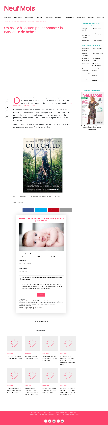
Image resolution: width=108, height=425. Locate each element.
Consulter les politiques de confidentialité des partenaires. (32, 309)
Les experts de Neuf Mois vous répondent (86, 35)
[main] (54, 215)
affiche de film (23, 196)
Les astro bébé (86, 74)
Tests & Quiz (85, 79)
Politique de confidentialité (47, 414)
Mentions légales (58, 412)
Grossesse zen (28, 353)
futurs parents (56, 196)
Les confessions (97, 40)
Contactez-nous (47, 412)
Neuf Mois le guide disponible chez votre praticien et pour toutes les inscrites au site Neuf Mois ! (92, 127)
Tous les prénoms (97, 48)
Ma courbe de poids (97, 53)
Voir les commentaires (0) (41, 321)
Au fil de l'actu (12, 21)
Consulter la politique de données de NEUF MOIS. (30, 307)
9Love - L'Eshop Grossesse (31, 1)
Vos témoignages (97, 34)
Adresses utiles (33, 414)
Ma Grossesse (10, 353)
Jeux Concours (85, 40)
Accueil (6, 21)
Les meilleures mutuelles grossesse (49, 1)
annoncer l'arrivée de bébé (45, 196)
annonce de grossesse (33, 196)
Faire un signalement (70, 412)
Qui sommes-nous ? (35, 412)
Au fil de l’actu (97, 29)
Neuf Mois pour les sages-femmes (14, 1)
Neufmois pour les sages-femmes (65, 414)
